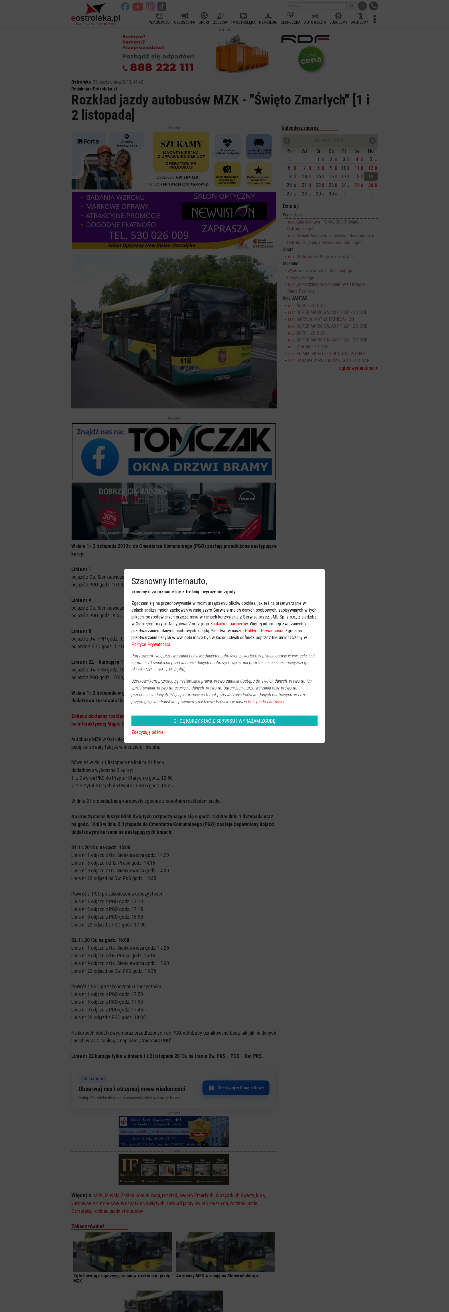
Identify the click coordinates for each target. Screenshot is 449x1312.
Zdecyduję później (148, 732)
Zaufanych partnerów (229, 624)
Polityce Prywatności (264, 630)
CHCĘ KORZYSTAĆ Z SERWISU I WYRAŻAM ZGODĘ (224, 721)
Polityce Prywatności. (266, 701)
